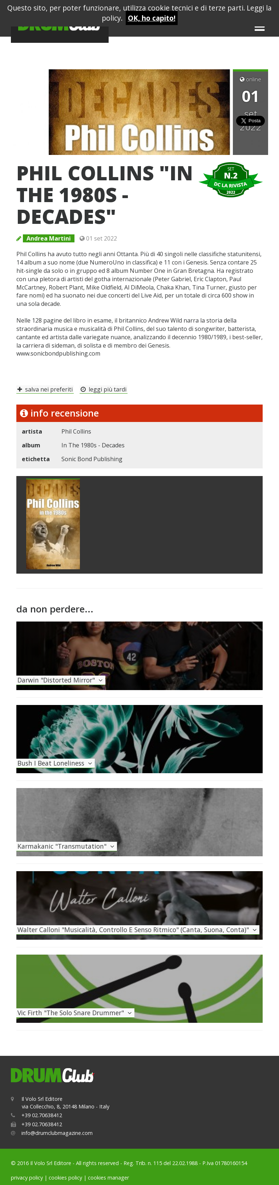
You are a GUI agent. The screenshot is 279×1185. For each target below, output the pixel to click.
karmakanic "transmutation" (66, 846)
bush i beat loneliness (55, 763)
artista (32, 431)
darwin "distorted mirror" (60, 680)
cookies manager (108, 1177)
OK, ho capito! (151, 18)
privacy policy (27, 1177)
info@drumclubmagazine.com (57, 1132)
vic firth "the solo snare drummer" (75, 1012)
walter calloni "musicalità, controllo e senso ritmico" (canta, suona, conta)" (137, 929)
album (31, 445)
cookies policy (65, 1177)
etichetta (36, 459)
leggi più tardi (103, 389)
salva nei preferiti (45, 389)
